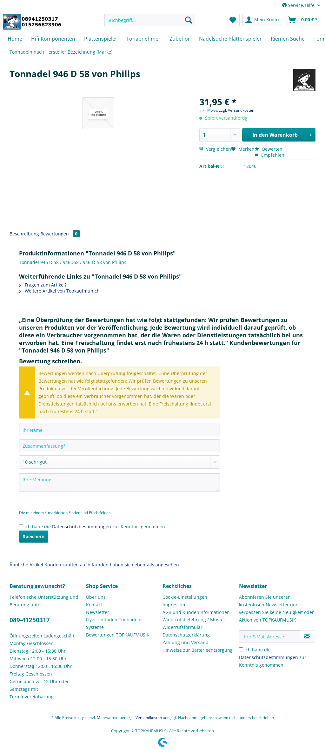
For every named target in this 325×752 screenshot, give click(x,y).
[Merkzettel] (233, 20)
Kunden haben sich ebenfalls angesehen (135, 565)
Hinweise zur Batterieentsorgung (197, 650)
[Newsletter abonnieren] (307, 636)
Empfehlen (269, 155)
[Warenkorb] (303, 20)
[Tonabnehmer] (143, 39)
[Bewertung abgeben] (119, 462)
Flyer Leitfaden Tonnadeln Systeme (114, 623)
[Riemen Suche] (287, 39)
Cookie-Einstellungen (184, 597)
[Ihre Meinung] (119, 482)
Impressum (174, 605)
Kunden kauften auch (67, 565)
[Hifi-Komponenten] (53, 39)
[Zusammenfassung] (119, 445)
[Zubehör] (180, 39)
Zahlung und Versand (185, 642)
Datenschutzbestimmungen (81, 527)
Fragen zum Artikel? (43, 285)
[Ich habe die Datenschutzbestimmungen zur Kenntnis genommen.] (21, 526)
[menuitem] (150, 23)
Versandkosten (149, 717)
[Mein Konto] (262, 20)
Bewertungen (60, 234)
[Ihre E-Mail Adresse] (269, 636)
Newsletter (97, 612)
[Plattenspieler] (101, 39)
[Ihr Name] (119, 430)
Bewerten (268, 149)
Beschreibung (24, 234)
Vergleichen (215, 149)
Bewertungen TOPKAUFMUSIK (117, 635)
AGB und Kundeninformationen (196, 612)
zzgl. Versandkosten (236, 110)
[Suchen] (188, 20)
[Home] (15, 39)
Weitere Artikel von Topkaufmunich (59, 291)
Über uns (96, 597)
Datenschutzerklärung (186, 635)
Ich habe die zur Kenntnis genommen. (95, 527)
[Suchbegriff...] (150, 20)
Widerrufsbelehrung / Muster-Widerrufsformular (194, 623)
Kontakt (94, 605)
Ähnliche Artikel (26, 565)
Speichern (33, 536)
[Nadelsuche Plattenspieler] (230, 39)
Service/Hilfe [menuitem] (299, 5)
